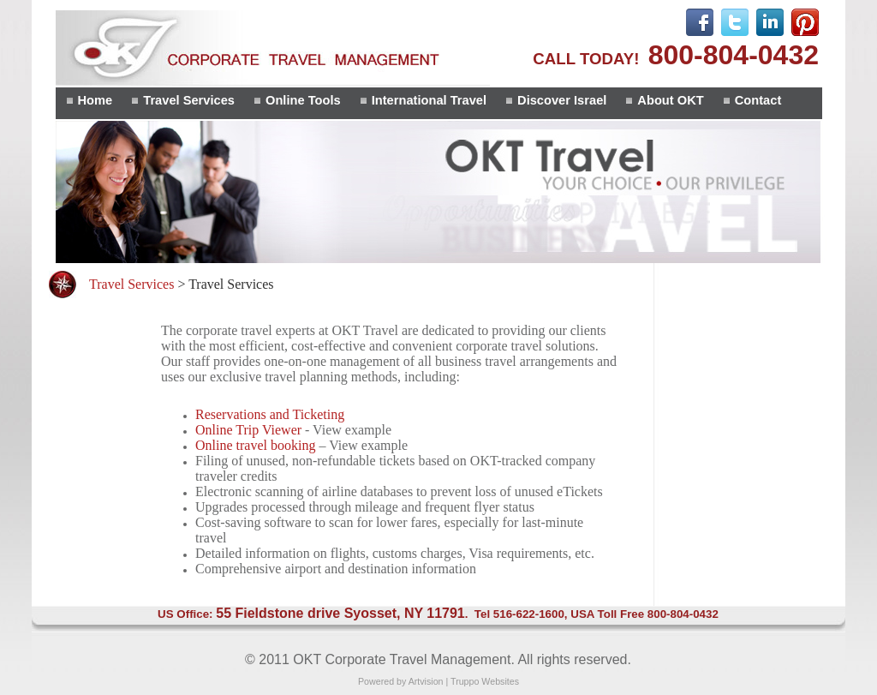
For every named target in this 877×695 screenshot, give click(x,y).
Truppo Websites (484, 681)
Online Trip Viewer (248, 429)
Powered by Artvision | (404, 681)
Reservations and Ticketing (269, 414)
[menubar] (423, 103)
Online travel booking (255, 445)
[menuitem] (89, 103)
